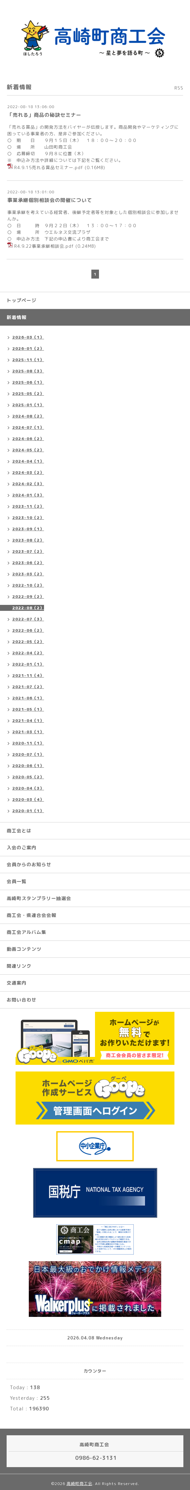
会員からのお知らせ (29, 864)
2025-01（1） (28, 405)
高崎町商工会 (79, 1483)
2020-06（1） (28, 765)
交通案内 (16, 983)
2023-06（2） (28, 562)
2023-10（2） (28, 517)
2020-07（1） (28, 754)
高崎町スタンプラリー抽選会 (39, 898)
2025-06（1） (28, 382)
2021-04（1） (28, 720)
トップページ (21, 300)
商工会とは (19, 830)
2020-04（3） (28, 788)
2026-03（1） (28, 337)
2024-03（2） (28, 472)
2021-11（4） (28, 675)
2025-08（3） (28, 371)
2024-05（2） (28, 450)
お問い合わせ (21, 1000)
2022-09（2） (28, 596)
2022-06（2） (28, 630)
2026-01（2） (28, 348)
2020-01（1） (28, 810)
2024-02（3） (28, 483)
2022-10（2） (28, 585)
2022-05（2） (28, 641)
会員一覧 (16, 881)
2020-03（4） (28, 799)
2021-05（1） (28, 709)
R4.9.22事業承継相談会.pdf (44, 246)
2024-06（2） (28, 438)
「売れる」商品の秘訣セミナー (44, 114)
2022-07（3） (28, 619)
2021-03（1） (28, 732)
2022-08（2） (28, 608)
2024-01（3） (28, 495)
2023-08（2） (28, 540)
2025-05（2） (28, 393)
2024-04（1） (28, 461)
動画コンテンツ (24, 949)
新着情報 (16, 317)
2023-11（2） (28, 506)
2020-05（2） (28, 777)
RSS (178, 88)
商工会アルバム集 (26, 932)
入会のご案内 (21, 847)
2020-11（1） (28, 743)
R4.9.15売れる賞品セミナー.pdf (48, 167)
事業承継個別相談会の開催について (49, 200)
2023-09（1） (28, 529)
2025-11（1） (28, 359)
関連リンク (19, 966)
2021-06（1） (28, 698)
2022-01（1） (28, 664)
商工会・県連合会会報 (31, 915)
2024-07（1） (28, 427)
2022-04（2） (28, 653)
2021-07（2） (28, 686)
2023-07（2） (28, 551)
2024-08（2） (28, 416)
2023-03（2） (28, 574)
